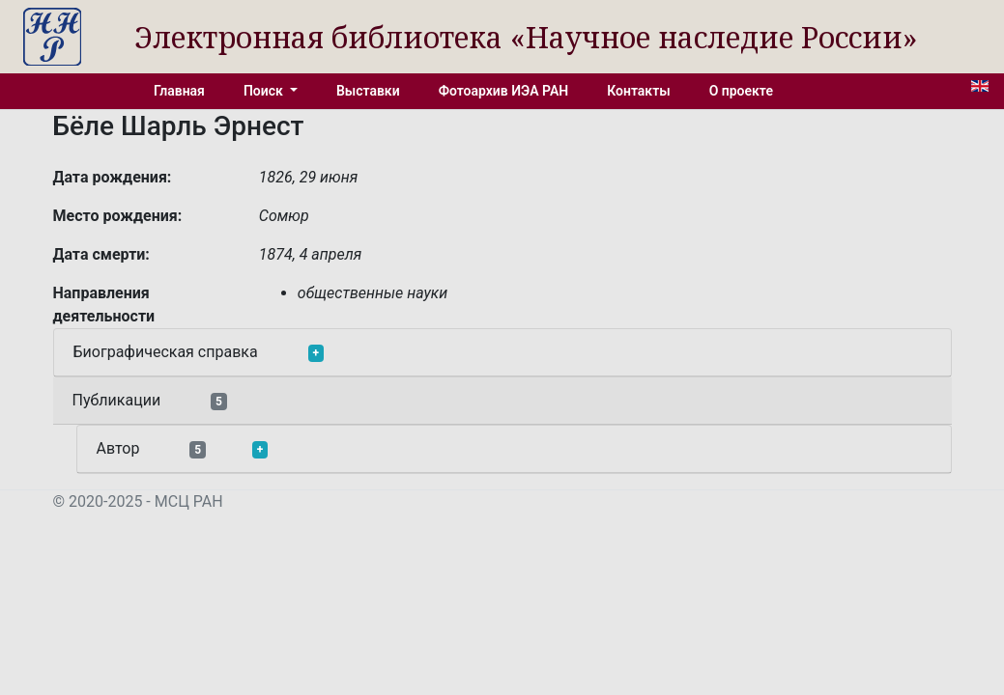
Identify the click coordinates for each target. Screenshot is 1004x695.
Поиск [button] (265, 90)
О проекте (741, 90)
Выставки (368, 90)
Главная (179, 90)
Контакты (638, 90)
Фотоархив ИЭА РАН (504, 90)
